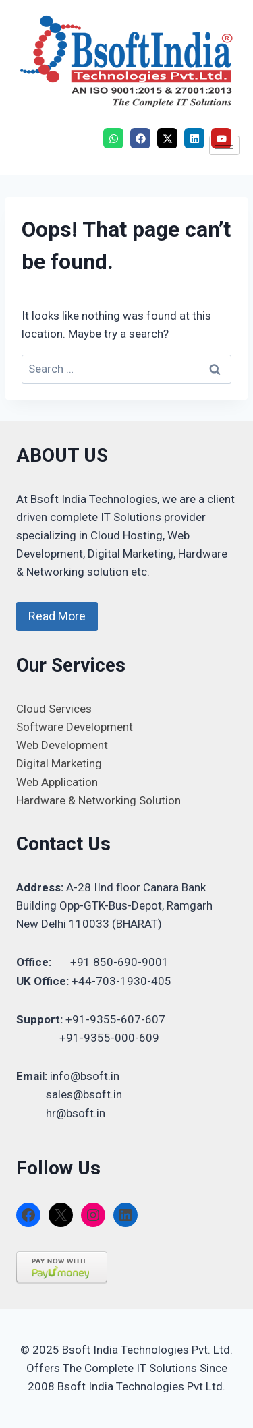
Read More (57, 616)
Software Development (74, 727)
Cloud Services (54, 708)
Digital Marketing (59, 763)
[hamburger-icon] (224, 145)
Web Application (57, 782)
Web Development (62, 745)
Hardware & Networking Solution (98, 800)
